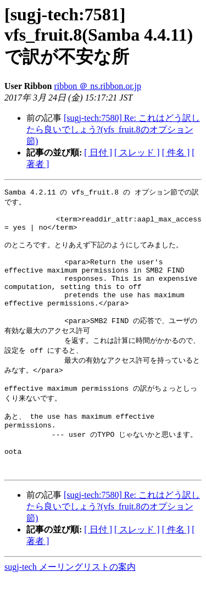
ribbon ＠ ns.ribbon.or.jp (97, 86)
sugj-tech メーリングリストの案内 (70, 605)
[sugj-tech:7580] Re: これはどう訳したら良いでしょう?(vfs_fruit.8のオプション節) (113, 129)
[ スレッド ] (137, 152)
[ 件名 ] (176, 152)
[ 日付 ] (98, 152)
